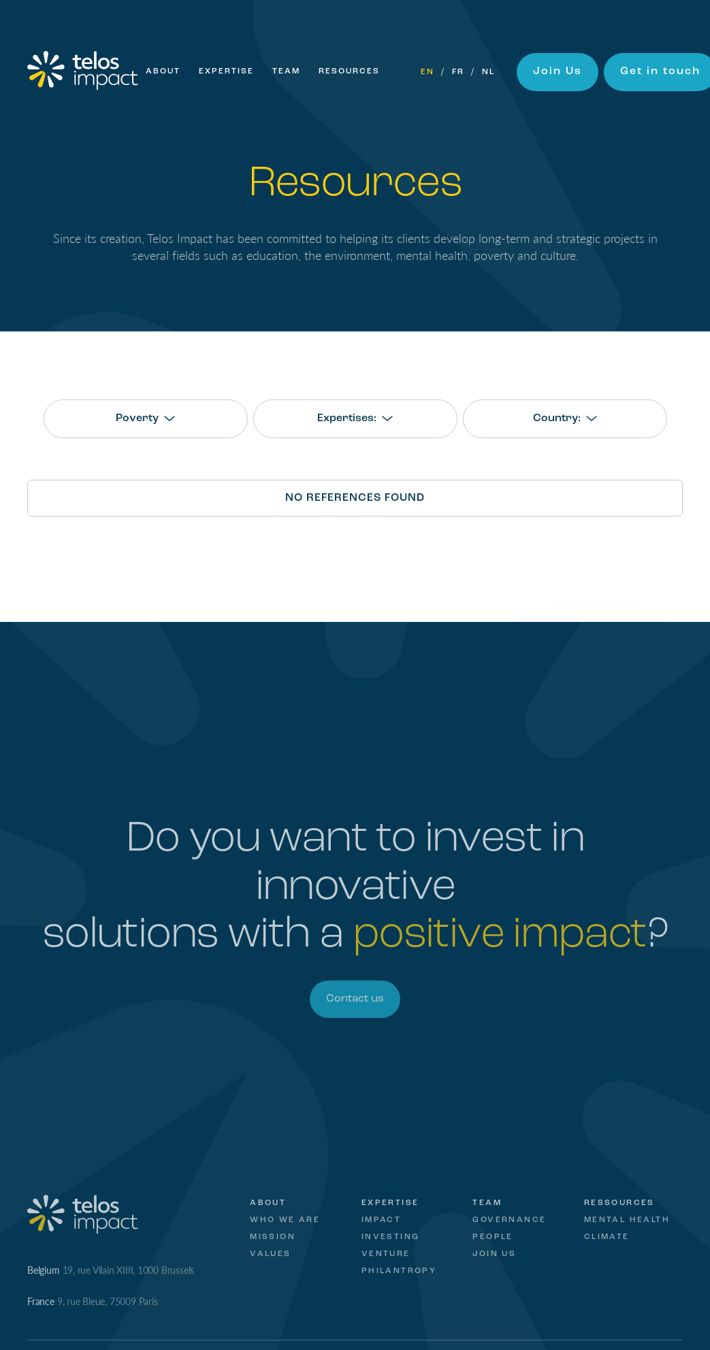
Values (270, 1254)
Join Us (557, 71)
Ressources (619, 1203)
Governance (509, 1220)
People (492, 1237)
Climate (607, 1237)
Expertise (226, 71)
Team (286, 71)
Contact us (355, 998)
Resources (349, 71)
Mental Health (627, 1220)
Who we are (285, 1220)
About (163, 71)
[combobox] (146, 418)
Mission (272, 1237)
